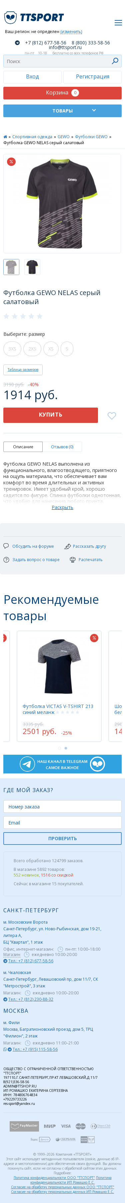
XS (51, 348)
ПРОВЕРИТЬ (62, 838)
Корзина (62, 92)
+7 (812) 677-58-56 (45, 42)
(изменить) (71, 32)
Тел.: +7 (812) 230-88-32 (30, 999)
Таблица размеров (23, 369)
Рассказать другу (89, 546)
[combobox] (62, 61)
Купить (51, 414)
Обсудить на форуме (33, 546)
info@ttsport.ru (65, 47)
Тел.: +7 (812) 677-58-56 (30, 961)
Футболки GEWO (91, 137)
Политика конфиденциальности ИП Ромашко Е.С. (71, 1180)
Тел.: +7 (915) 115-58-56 (35, 1049)
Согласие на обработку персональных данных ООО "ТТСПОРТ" (62, 1187)
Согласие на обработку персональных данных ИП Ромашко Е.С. (62, 1191)
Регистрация (92, 76)
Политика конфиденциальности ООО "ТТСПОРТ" (54, 1177)
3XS (12, 348)
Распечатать (91, 559)
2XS (32, 348)
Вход (32, 76)
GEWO (64, 137)
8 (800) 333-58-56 (91, 42)
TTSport (35, 15)
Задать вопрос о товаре (36, 559)
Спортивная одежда (32, 137)
